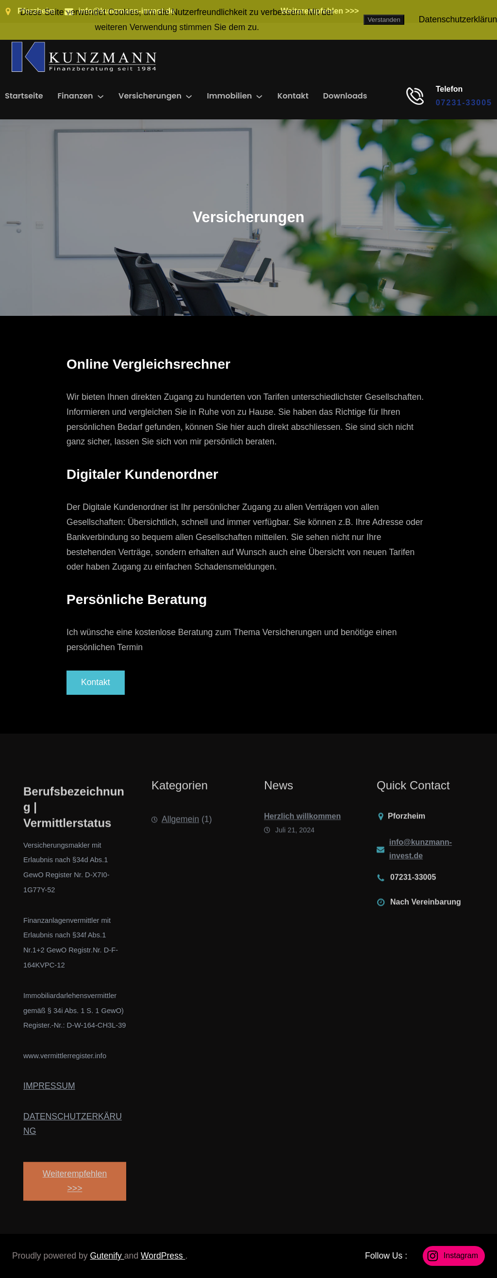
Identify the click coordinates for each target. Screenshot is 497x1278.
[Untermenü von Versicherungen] (188, 96)
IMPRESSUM (49, 1086)
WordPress (163, 1256)
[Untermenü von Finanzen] (100, 96)
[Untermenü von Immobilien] (259, 96)
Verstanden (383, 19)
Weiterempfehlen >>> (75, 1198)
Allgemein (180, 828)
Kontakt (95, 682)
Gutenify (107, 1256)
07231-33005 (464, 102)
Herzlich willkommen (302, 828)
